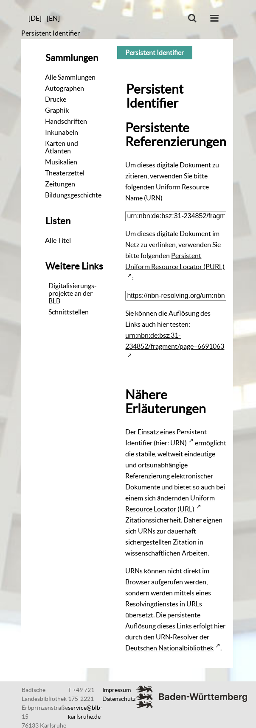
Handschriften (66, 121)
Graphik (57, 110)
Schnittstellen (68, 312)
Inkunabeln (61, 132)
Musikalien (61, 162)
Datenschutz (118, 698)
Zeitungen (60, 184)
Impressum (116, 689)
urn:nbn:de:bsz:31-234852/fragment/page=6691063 (174, 340)
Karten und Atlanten (61, 147)
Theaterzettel (64, 173)
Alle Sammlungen (70, 77)
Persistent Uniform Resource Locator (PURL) (175, 261)
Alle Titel (58, 240)
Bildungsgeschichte (73, 195)
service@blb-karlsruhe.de (85, 712)
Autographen (64, 88)
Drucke (55, 99)
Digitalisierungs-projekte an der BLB (72, 293)
